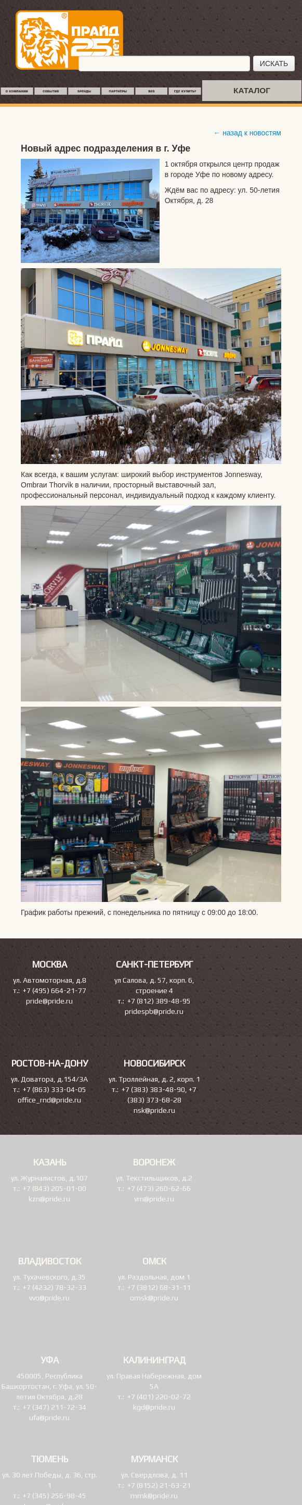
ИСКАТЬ (274, 63)
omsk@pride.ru (154, 1298)
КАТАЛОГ (251, 90)
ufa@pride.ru (49, 1417)
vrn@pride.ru (154, 1199)
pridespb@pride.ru (154, 1011)
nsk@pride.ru (154, 1110)
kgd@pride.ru (154, 1407)
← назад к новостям (247, 133)
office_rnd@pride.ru (49, 1100)
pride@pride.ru (49, 1001)
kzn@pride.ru (49, 1199)
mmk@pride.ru (154, 1495)
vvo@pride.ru (49, 1298)
